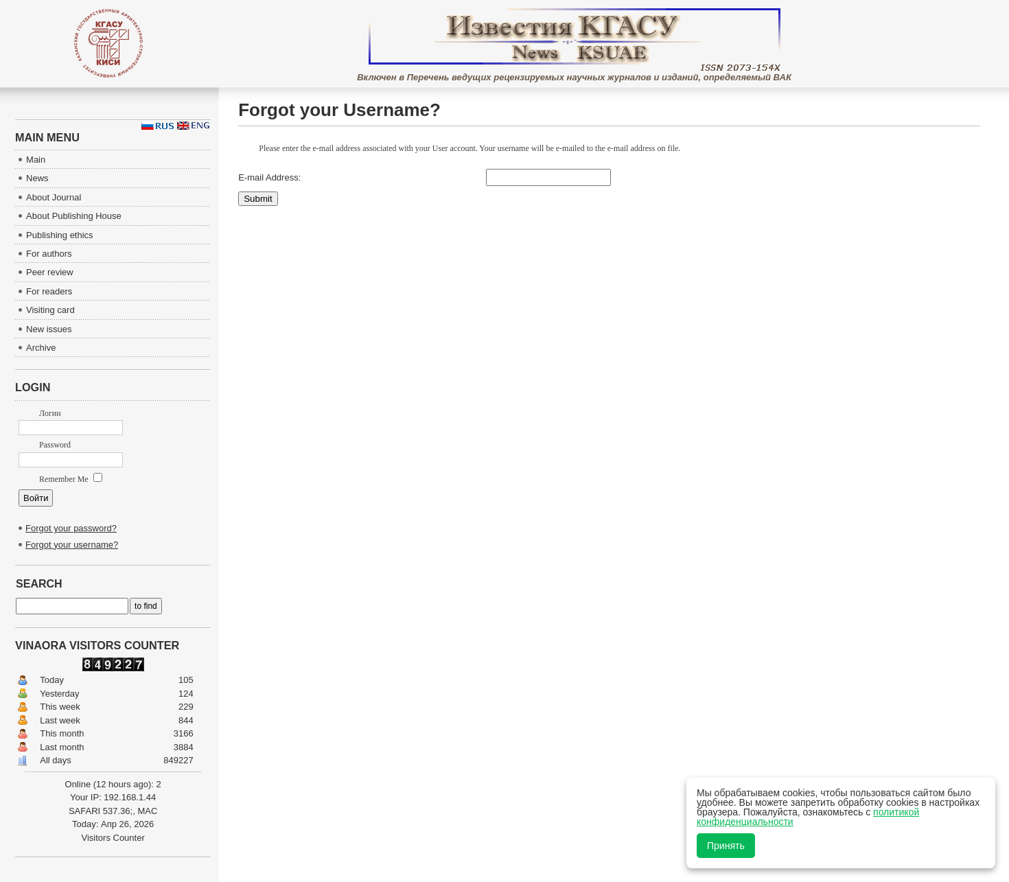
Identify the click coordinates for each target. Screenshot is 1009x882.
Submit (258, 199)
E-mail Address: (269, 177)
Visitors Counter (113, 838)
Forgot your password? (71, 528)
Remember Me (70, 479)
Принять (726, 845)
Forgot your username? (71, 544)
